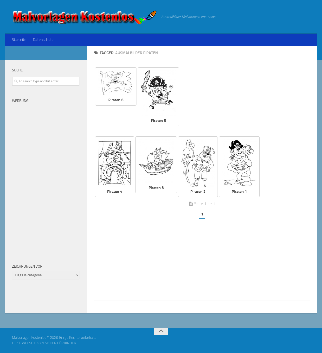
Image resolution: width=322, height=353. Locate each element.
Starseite (19, 39)
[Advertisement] (248, 101)
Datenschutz (43, 39)
